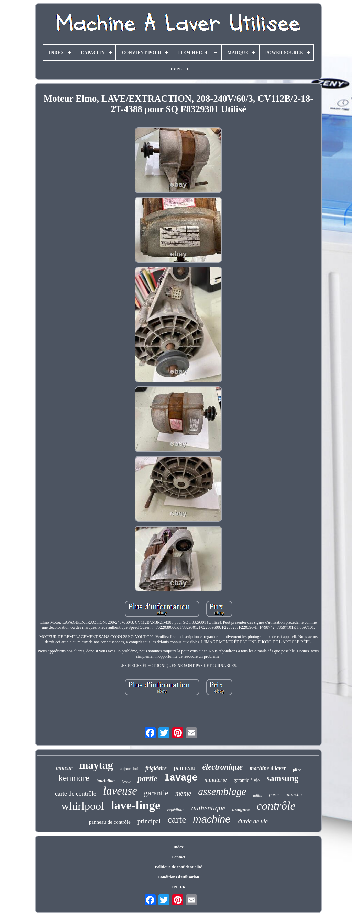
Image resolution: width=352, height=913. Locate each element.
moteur (64, 768)
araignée (241, 809)
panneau (184, 767)
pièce (297, 769)
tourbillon (106, 780)
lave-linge (136, 805)
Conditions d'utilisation (178, 877)
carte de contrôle (75, 793)
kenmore (74, 778)
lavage (181, 778)
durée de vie (253, 821)
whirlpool (82, 806)
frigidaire (156, 768)
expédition (176, 809)
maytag (96, 765)
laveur (126, 781)
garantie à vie (247, 780)
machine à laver (268, 768)
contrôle (275, 805)
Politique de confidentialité (178, 867)
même (183, 793)
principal (149, 821)
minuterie (216, 779)
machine (212, 819)
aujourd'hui (129, 768)
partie (147, 778)
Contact (179, 857)
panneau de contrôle (110, 822)
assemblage (222, 791)
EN (174, 887)
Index (178, 847)
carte (176, 819)
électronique (222, 767)
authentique (208, 808)
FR (183, 887)
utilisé (257, 795)
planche (294, 794)
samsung (282, 778)
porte (273, 794)
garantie (156, 792)
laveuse (120, 791)
